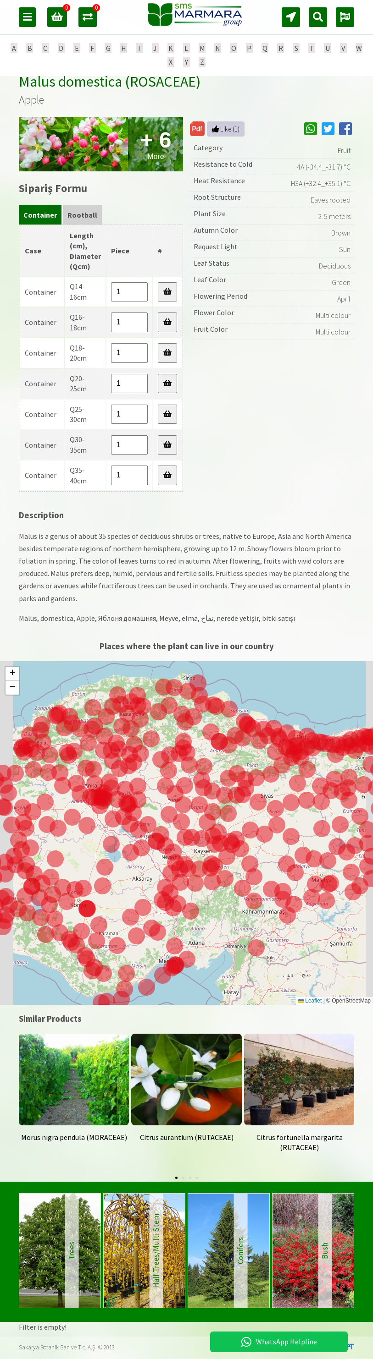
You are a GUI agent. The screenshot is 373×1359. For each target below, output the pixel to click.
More (155, 144)
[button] (326, 900)
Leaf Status (211, 263)
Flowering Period (220, 296)
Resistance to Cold (223, 164)
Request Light (216, 246)
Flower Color (214, 312)
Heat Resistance (219, 180)
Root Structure (217, 197)
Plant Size (210, 213)
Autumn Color (216, 230)
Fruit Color (211, 329)
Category (208, 147)
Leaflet (310, 1000)
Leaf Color (210, 279)
